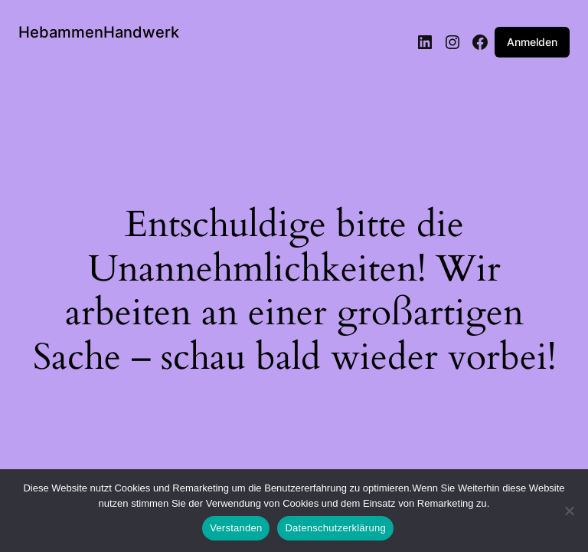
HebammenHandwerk (98, 32)
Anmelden (532, 41)
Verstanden (236, 528)
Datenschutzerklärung (335, 528)
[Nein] (569, 515)
